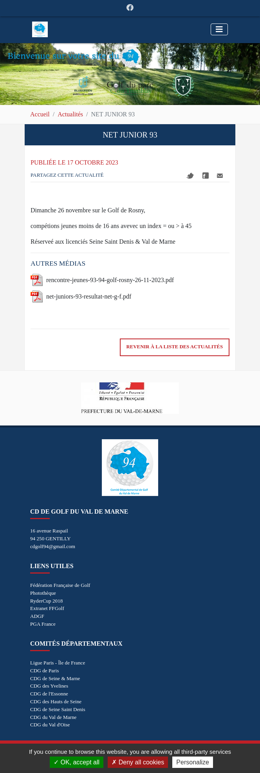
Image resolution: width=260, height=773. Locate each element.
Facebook (205, 175)
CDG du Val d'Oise (50, 725)
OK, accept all (76, 762)
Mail (220, 176)
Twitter (190, 176)
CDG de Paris (44, 670)
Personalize (192, 762)
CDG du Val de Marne (53, 717)
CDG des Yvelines (49, 686)
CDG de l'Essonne (49, 694)
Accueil (40, 114)
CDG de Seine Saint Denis (57, 709)
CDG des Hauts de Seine (55, 701)
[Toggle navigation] (219, 29)
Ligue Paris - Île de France (57, 663)
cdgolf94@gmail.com (52, 546)
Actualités (70, 114)
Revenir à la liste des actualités (174, 346)
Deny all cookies (138, 762)
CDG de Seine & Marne (55, 678)
